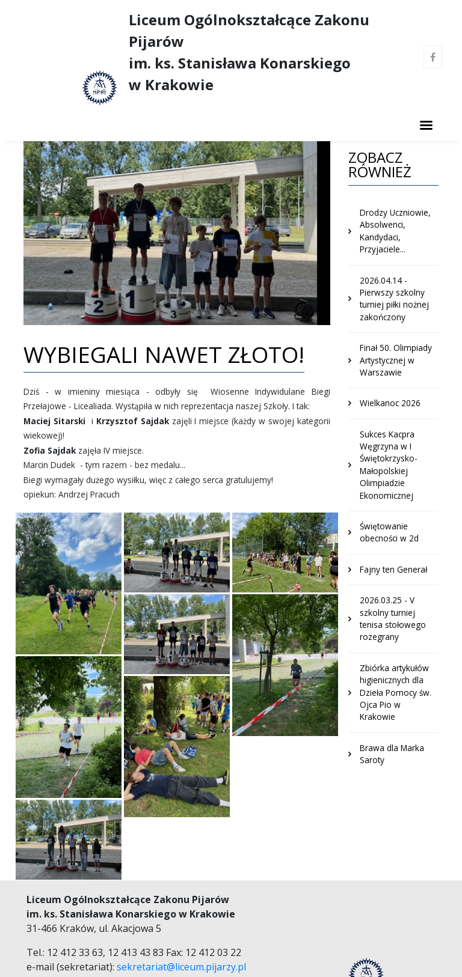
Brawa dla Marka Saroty (392, 753)
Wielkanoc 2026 (390, 403)
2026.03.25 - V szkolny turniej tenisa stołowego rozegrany (393, 618)
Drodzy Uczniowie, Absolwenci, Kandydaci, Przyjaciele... (395, 231)
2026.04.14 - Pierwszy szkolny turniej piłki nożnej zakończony (394, 299)
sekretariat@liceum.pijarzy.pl (181, 966)
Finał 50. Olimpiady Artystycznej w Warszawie (396, 360)
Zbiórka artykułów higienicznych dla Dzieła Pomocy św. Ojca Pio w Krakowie (395, 692)
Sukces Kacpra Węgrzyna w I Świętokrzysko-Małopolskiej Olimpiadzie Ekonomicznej (388, 464)
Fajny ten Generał (393, 569)
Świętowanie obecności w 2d (389, 532)
